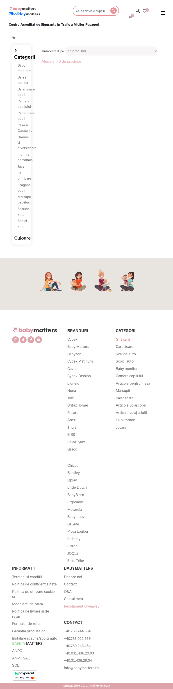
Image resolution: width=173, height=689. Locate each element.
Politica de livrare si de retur (30, 613)
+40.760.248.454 (77, 646)
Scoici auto (125, 361)
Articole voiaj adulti (131, 413)
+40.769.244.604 (77, 631)
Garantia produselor (28, 631)
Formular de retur (26, 624)
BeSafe (73, 524)
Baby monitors (127, 369)
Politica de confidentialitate (34, 584)
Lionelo (73, 383)
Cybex (72, 339)
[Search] (90, 11)
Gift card (123, 339)
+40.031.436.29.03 (79, 653)
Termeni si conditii (27, 577)
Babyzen (74, 354)
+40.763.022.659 (77, 638)
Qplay (72, 480)
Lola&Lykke (76, 442)
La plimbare (125, 420)
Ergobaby (75, 502)
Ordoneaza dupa (53, 51)
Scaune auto (126, 354)
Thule (72, 427)
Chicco (72, 465)
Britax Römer (77, 405)
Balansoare (125, 398)
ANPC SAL (21, 658)
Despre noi (73, 577)
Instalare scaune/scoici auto (34, 640)
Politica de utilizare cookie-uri (34, 594)
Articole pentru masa (133, 383)
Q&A (68, 592)
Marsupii (123, 390)
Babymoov (75, 517)
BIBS (71, 434)
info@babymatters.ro (81, 668)
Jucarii (22, 166)
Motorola (74, 509)
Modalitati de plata (27, 604)
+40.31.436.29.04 (78, 660)
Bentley (73, 473)
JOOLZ (73, 553)
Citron (72, 546)
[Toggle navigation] (162, 14)
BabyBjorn (75, 495)
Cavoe (72, 369)
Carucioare (124, 346)
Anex (71, 420)
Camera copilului (129, 376)
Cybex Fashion (79, 376)
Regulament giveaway (81, 606)
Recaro (72, 413)
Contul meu (73, 599)
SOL (15, 665)
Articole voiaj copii (131, 405)
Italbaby (73, 539)
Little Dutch (77, 487)
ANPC (17, 651)
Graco (72, 449)
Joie (70, 398)
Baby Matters (78, 346)
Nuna (71, 390)
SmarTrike (75, 561)
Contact (70, 584)
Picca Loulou (77, 531)
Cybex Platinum (80, 361)
